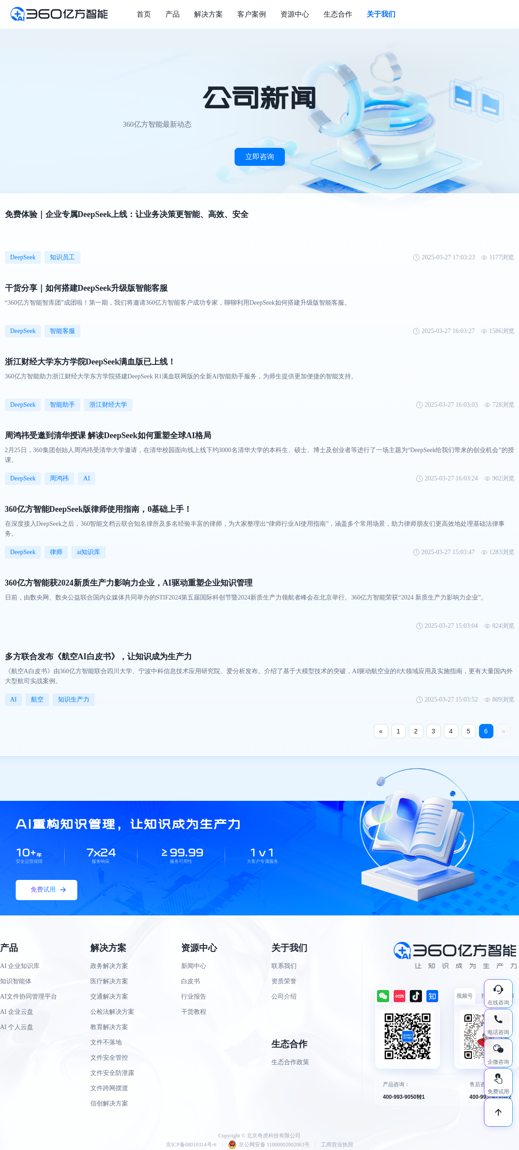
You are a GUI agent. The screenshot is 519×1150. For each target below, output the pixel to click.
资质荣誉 (284, 981)
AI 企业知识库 (20, 966)
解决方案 (208, 14)
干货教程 (193, 1011)
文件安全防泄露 (112, 1073)
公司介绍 (284, 996)
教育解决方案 (109, 1027)
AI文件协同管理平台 (28, 996)
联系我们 (284, 966)
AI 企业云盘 (16, 1011)
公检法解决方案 (112, 1011)
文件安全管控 (109, 1057)
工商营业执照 (337, 1144)
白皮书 (190, 981)
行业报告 (193, 996)
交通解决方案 (109, 996)
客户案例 (251, 14)
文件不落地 (106, 1042)
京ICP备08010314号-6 (191, 1144)
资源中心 (294, 14)
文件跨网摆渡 (109, 1088)
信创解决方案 (109, 1103)
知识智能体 (15, 981)
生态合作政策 (290, 1062)
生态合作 (338, 14)
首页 (144, 14)
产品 (172, 14)
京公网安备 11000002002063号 (269, 1144)
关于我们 (381, 14)
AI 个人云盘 (16, 1027)
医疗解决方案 (109, 981)
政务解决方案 (109, 966)
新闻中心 (193, 966)
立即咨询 (259, 156)
